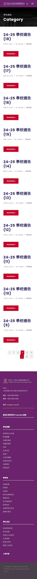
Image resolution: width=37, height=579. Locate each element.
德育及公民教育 (8, 535)
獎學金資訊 (7, 542)
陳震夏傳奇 (7, 444)
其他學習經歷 (7, 528)
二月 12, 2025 (8, 298)
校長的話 (6, 451)
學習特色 (6, 505)
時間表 (5, 488)
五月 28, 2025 (8, 76)
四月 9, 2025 (7, 171)
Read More (11, 54)
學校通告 (29, 44)
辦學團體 (6, 437)
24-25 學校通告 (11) (17, 259)
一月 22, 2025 (8, 330)
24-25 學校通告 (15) (17, 132)
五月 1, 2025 (7, 139)
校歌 (4, 447)
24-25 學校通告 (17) (17, 68)
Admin (20, 44)
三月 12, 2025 (8, 235)
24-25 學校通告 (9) (17, 323)
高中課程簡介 (7, 501)
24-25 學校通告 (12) (17, 227)
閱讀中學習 (7, 512)
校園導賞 (6, 464)
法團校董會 (7, 440)
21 (26, 356)
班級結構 (6, 484)
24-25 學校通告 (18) (17, 36)
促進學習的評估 (8, 508)
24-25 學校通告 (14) (17, 164)
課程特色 (6, 498)
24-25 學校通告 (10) (17, 291)
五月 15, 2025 (8, 108)
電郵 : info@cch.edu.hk (11, 405)
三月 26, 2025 (8, 203)
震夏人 (5, 454)
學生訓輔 (6, 532)
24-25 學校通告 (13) (17, 195)
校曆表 (5, 491)
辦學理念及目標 (8, 433)
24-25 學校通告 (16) (17, 100)
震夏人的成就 (7, 545)
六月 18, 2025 (8, 44)
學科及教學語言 (8, 494)
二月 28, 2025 (8, 267)
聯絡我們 (6, 468)
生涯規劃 (6, 538)
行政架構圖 (7, 457)
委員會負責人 (7, 461)
